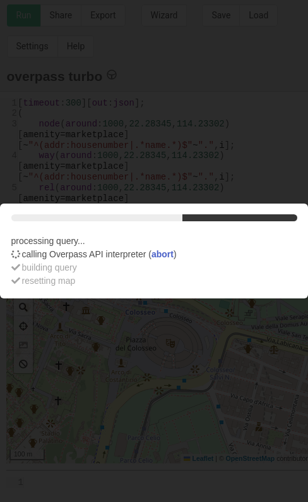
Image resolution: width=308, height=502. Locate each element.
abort (162, 254)
